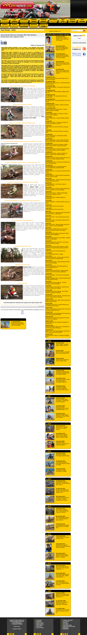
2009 (48, 591)
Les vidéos (65, 624)
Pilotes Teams (39, 622)
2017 (48, 396)
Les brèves (39, 620)
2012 (48, 534)
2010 (48, 563)
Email (79, 38)
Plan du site (17, 626)
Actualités (38, 621)
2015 (48, 451)
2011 (14, 30)
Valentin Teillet (34, 187)
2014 (48, 479)
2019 (48, 341)
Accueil (14, 629)
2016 (48, 424)
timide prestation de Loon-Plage (33, 117)
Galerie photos (40, 624)
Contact (19, 629)
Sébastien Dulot (27, 267)
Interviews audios (67, 625)
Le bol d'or (39, 626)
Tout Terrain (5, 30)
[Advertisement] (79, 62)
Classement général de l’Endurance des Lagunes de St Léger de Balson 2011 (23, 302)
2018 (48, 368)
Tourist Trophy (40, 627)
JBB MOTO (66, 629)
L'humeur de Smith (67, 620)
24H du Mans (39, 625)
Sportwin (65, 622)
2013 (48, 506)
